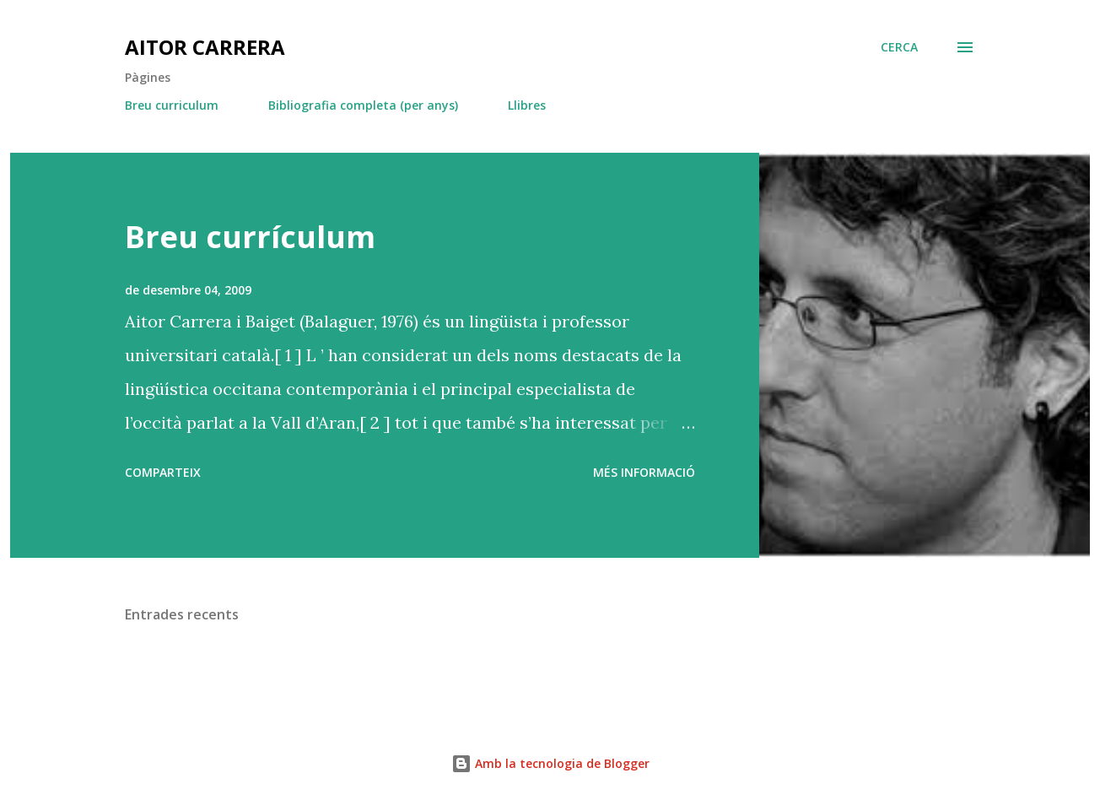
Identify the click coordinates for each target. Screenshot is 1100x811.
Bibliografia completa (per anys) (363, 105)
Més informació (644, 472)
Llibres (527, 105)
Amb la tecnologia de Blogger (550, 763)
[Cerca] (899, 47)
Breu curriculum (171, 105)
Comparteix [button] (163, 472)
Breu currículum (250, 236)
